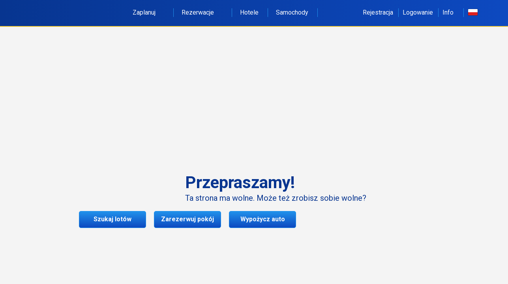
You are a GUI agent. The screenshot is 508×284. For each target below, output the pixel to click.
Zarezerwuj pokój (187, 219)
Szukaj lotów (112, 219)
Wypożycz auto (262, 219)
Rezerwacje (202, 12)
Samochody (292, 12)
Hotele (249, 12)
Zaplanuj (148, 12)
